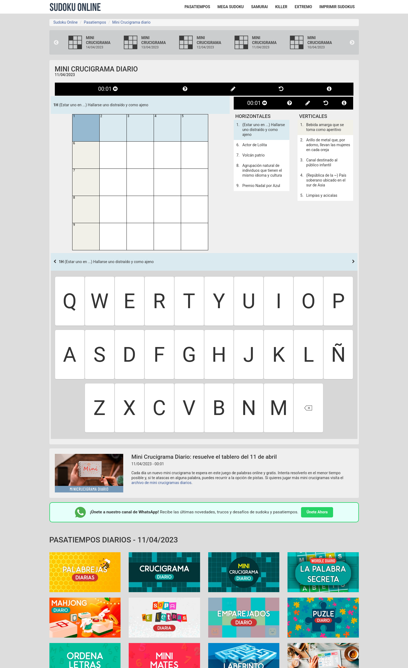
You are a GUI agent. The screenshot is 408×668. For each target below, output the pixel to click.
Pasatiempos (95, 22)
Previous (56, 42)
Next (352, 42)
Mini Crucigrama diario (131, 22)
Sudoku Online (75, 7)
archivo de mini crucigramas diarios (161, 482)
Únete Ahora (317, 512)
